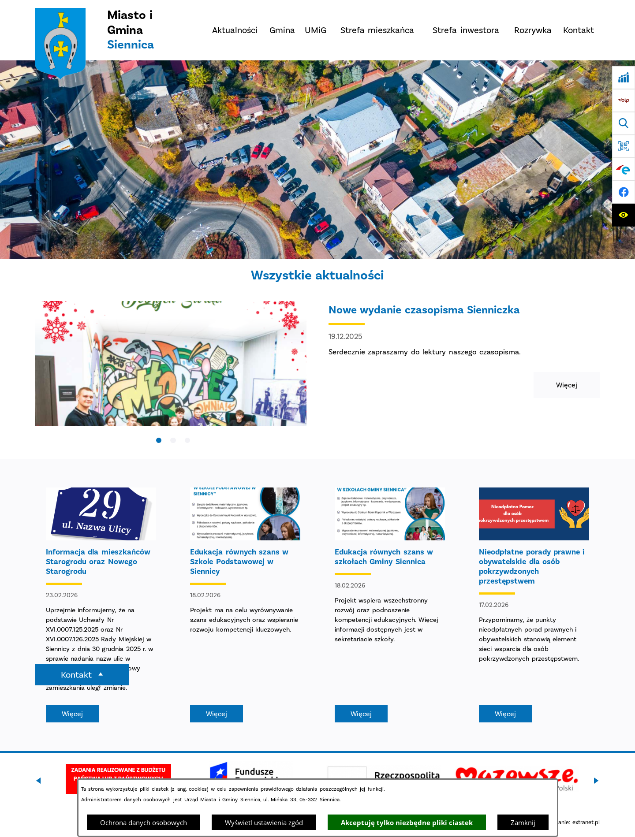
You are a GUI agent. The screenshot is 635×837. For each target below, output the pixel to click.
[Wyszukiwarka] (623, 123)
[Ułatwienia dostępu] (623, 215)
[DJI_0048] (317, 159)
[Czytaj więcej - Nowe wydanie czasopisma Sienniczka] (317, 372)
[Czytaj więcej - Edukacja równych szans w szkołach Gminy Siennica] (390, 604)
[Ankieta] (623, 77)
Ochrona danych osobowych (143, 822)
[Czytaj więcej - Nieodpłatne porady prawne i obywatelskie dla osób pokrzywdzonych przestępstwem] (534, 604)
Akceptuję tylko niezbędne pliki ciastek (407, 822)
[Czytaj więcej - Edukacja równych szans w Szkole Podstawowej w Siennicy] (245, 604)
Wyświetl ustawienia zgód (264, 822)
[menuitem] (234, 30)
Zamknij (523, 822)
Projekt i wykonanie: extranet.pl (558, 822)
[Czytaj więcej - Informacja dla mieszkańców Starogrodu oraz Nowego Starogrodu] (101, 604)
